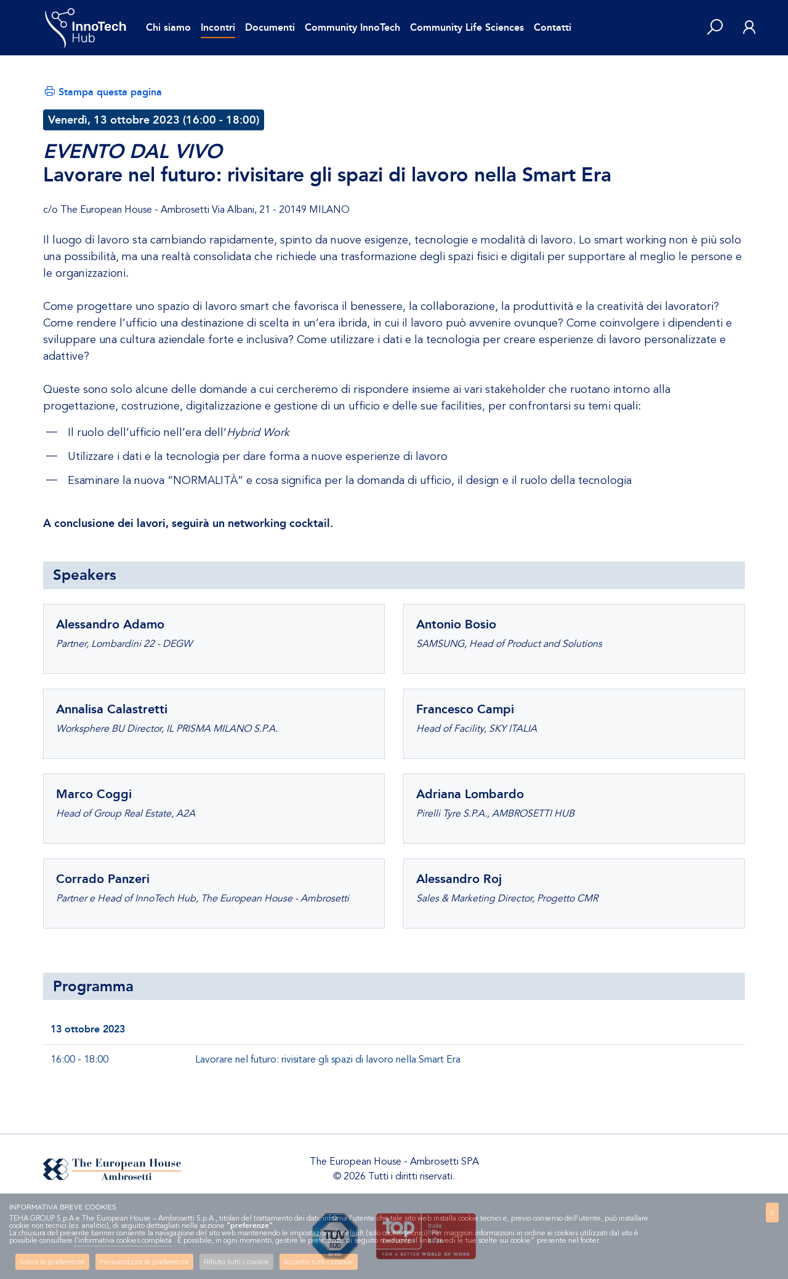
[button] (715, 28)
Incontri (218, 27)
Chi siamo (168, 27)
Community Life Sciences (467, 27)
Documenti (270, 27)
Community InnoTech (352, 27)
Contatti (552, 27)
